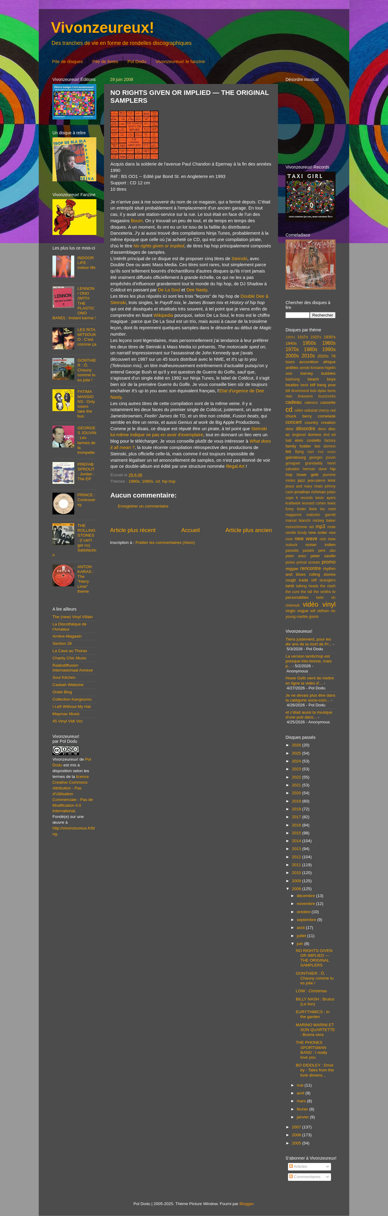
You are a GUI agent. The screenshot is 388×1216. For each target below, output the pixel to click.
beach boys (322, 379)
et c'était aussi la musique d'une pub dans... (309, 714)
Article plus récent (133, 530)
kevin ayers (325, 498)
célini (299, 410)
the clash (328, 586)
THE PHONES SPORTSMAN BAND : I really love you (311, 1050)
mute (331, 527)
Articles (298, 1166)
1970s (292, 349)
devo (322, 429)
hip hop (168, 481)
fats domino (325, 446)
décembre (306, 895)
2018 (297, 809)
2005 (297, 1143)
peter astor (296, 556)
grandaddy (314, 463)
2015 (297, 833)
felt (288, 451)
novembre (306, 903)
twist (319, 597)
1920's (315, 337)
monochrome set (300, 527)
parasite (292, 550)
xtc (333, 611)
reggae (292, 568)
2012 (297, 857)
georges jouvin (322, 457)
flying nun (304, 452)
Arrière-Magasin (67, 636)
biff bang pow (323, 385)
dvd (326, 435)
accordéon (308, 362)
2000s (292, 355)
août (301, 927)
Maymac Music (66, 714)
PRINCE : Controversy (86, 500)
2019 (297, 801)
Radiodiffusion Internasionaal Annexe (72, 667)
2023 (297, 769)
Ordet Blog (62, 692)
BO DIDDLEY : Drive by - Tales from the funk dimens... (315, 1070)
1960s (329, 343)
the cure (292, 592)
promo (329, 561)
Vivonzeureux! (102, 27)
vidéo (311, 604)
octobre (304, 911)
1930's (330, 337)
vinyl (329, 604)
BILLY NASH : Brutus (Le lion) (315, 1001)
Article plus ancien (249, 530)
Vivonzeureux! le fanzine (180, 61)
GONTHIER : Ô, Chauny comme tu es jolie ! (86, 370)
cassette (328, 402)
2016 (297, 825)
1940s (291, 343)
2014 (297, 841)
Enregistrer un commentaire (143, 506)
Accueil (190, 530)
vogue (302, 610)
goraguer (293, 463)
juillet (302, 935)
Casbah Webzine (68, 684)
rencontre (310, 568)
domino (314, 434)
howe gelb (308, 474)
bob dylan (318, 391)
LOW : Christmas (311, 991)
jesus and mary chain (304, 486)
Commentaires (305, 1176)
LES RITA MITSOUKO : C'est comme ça (86, 337)
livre (313, 509)
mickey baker (324, 520)
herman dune (315, 469)
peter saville (323, 556)
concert (294, 422)
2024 (297, 761)
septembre (307, 919)
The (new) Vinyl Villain (72, 617)
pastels (308, 550)
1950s (309, 343)
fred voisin (327, 452)
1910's (302, 337)
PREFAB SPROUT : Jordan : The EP (85, 471)
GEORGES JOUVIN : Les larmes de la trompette (86, 440)
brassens (305, 396)
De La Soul (169, 289)
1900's (290, 337)
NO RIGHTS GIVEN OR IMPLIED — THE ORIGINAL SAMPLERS (314, 958)
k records (304, 498)
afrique (329, 362)
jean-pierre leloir (322, 480)
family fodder (298, 446)
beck (304, 385)
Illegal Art (235, 466)
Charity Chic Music (69, 658)
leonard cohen (314, 503)
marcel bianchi (298, 520)
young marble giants (302, 617)
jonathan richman (310, 492)
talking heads (307, 586)
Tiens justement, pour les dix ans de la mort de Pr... (309, 641)
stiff (314, 580)
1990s (147, 481)
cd (158, 481)
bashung (293, 379)
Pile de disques (67, 61)
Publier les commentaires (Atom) (165, 542)
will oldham (319, 611)
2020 (297, 793)
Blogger (246, 1203)
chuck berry (299, 416)
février (303, 1109)
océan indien (320, 544)
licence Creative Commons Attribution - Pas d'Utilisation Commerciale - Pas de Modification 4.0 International (72, 793)
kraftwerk (293, 503)
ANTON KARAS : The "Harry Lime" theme (85, 579)
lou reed (328, 509)
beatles (292, 385)
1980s (134, 481)
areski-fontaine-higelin (317, 368)
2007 (297, 1127)
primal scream (308, 562)
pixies (290, 562)
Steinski (239, 258)
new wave (306, 538)
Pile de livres (105, 61)
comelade (327, 416)
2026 (297, 745)
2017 (297, 817)
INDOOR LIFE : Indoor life (86, 263)
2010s (308, 355)
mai (301, 1085)
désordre (305, 428)
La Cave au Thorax (69, 650)
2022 (297, 777)
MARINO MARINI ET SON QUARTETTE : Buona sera (315, 1030)
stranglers (327, 580)
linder (301, 509)
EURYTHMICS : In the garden (313, 1014)
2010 (297, 872)
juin (300, 943)
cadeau (294, 402)
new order (317, 532)
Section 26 (62, 643)
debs (289, 429)
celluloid (310, 410)
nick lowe (327, 539)
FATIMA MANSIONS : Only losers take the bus (86, 403)
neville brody (296, 533)
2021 (297, 785)
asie (289, 373)
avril (301, 1093)
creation (328, 422)
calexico (311, 402)
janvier (303, 1117)
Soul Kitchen (63, 677)
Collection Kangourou (72, 699)
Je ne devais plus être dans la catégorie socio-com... (310, 697)
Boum (137, 220)
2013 (297, 848)
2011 (297, 865)
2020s (323, 356)
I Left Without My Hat (71, 706)
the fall (306, 592)
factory (330, 440)
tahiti (290, 586)
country (311, 422)
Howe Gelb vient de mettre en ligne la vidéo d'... (310, 680)
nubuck (291, 545)
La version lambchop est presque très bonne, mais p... (309, 661)
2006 (297, 1135)
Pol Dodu (137, 61)
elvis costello (308, 440)
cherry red (327, 410)
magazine (294, 515)
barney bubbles (318, 373)
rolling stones (322, 574)
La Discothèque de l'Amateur (69, 626)
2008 (297, 888)
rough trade (297, 580)
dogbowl (299, 435)
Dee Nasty (196, 289)
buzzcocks (327, 396)
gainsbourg (296, 457)
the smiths (322, 592)
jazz (301, 480)
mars (302, 1101)
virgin (290, 610)
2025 (297, 753)
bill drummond (297, 391)
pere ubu (327, 550)
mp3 (320, 526)
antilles (292, 367)
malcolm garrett (321, 515)
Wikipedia (163, 315)
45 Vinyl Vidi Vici (67, 721)
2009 (297, 881)
